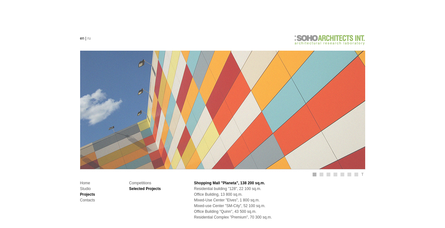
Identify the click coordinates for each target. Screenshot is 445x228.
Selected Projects (145, 189)
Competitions (140, 183)
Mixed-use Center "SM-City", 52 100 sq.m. (229, 206)
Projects (87, 194)
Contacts (87, 200)
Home (85, 183)
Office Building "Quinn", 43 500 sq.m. (225, 211)
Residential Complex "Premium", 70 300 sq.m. (233, 217)
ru (89, 38)
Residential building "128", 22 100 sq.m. (227, 189)
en (82, 38)
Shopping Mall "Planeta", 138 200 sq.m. (229, 183)
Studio (85, 189)
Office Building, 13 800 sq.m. (218, 194)
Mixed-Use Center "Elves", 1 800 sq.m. (227, 200)
